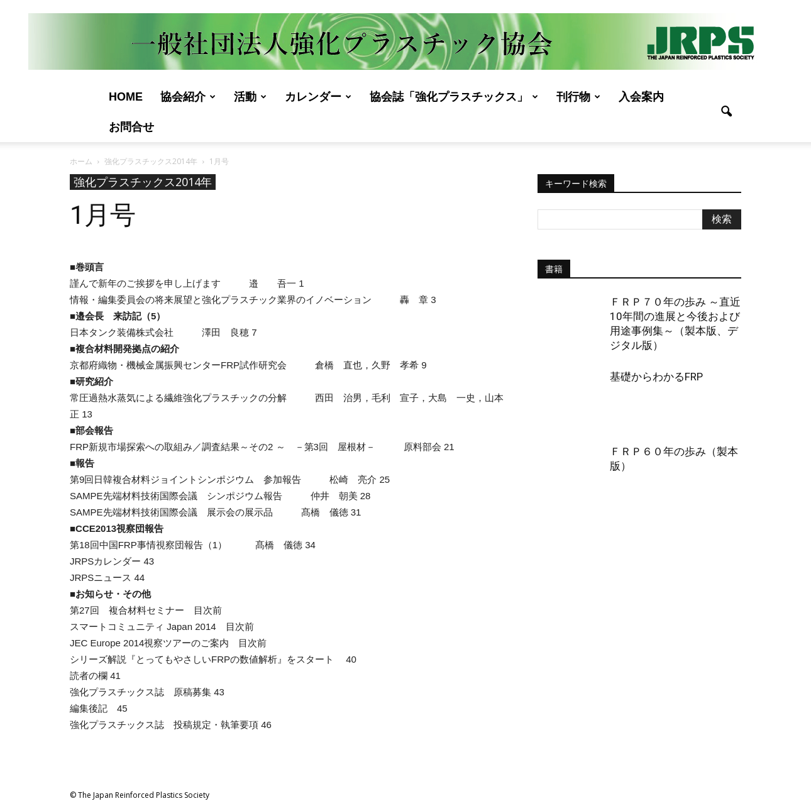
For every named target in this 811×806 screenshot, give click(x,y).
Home (126, 97)
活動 (250, 97)
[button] (726, 112)
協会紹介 (188, 97)
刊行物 (578, 97)
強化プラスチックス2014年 (143, 181)
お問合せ (131, 127)
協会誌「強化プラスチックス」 (454, 97)
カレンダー (318, 97)
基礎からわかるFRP (656, 376)
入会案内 (641, 97)
